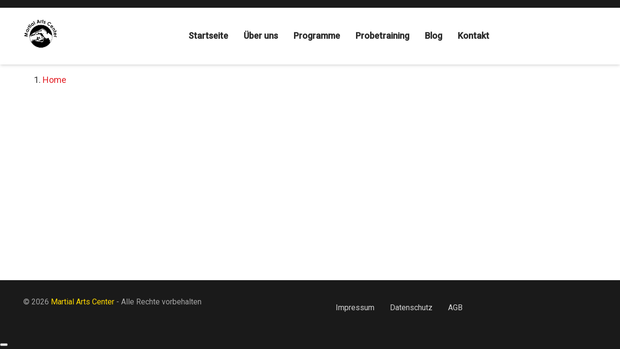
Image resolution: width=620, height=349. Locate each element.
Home (54, 80)
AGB (455, 307)
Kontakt (473, 36)
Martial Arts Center (83, 301)
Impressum (355, 307)
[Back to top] (4, 344)
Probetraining (382, 36)
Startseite (208, 36)
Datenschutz (411, 307)
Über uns (261, 36)
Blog (433, 36)
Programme (317, 36)
